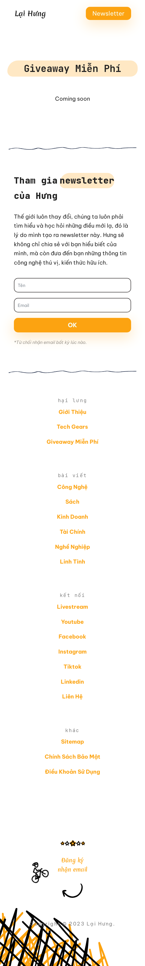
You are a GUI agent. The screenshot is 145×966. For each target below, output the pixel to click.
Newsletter (108, 13)
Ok (72, 325)
